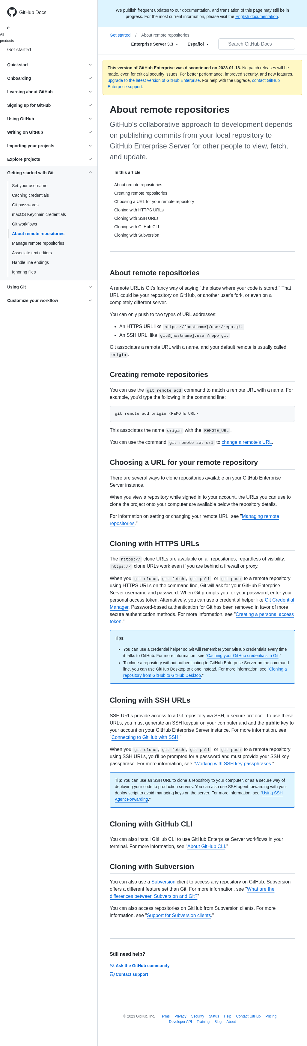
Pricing (271, 1016)
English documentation (256, 16)
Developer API (180, 1022)
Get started (19, 49)
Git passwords (25, 204)
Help (227, 1016)
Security (197, 1016)
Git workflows (24, 224)
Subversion (163, 881)
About (231, 1022)
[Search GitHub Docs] (256, 44)
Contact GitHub (248, 1016)
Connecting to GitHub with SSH (145, 737)
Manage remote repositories (38, 243)
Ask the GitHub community (140, 965)
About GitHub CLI (206, 846)
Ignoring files (24, 272)
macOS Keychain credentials (39, 214)
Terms (165, 1016)
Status (214, 1016)
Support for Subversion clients (179, 915)
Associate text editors (32, 252)
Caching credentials (30, 195)
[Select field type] (154, 44)
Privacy (180, 1016)
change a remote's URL (247, 442)
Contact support (129, 974)
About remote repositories (38, 233)
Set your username (29, 185)
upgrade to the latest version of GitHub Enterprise (154, 80)
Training (203, 1022)
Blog (218, 1022)
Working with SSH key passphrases (233, 763)
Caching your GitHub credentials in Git (243, 655)
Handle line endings (30, 262)
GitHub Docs (32, 12)
